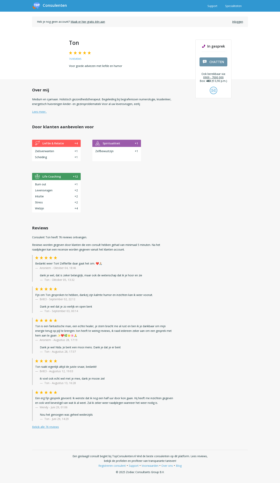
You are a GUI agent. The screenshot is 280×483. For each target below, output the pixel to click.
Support (212, 6)
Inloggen (237, 21)
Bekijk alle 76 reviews (45, 427)
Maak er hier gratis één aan (88, 21)
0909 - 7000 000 (213, 77)
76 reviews (75, 59)
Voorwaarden (150, 465)
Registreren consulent (112, 465)
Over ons (167, 465)
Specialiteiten (233, 6)
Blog (179, 465)
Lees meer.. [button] (39, 112)
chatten (213, 62)
